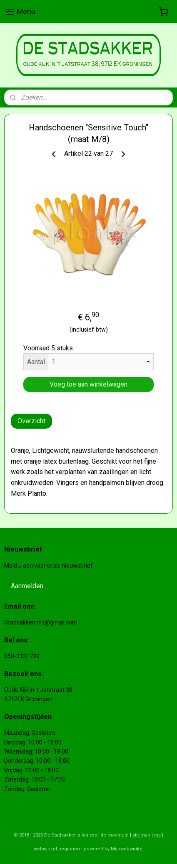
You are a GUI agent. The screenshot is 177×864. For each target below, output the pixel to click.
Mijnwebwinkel (127, 849)
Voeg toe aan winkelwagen (88, 384)
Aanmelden (27, 586)
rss (157, 835)
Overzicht (31, 421)
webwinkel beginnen (57, 849)
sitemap (141, 835)
